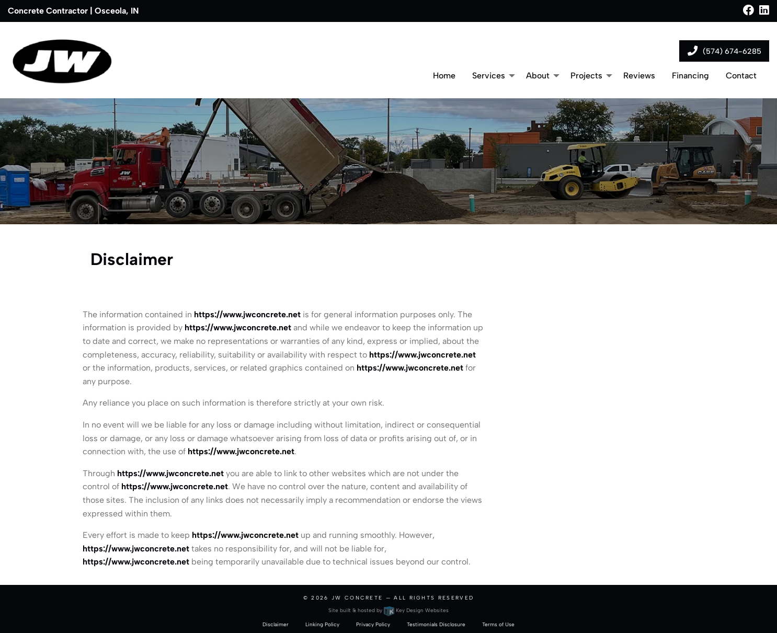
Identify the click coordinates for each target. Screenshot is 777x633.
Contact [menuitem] (741, 75)
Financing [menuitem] (690, 75)
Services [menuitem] (488, 75)
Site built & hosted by (388, 610)
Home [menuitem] (444, 75)
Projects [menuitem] (586, 75)
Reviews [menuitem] (639, 75)
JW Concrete (357, 597)
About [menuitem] (538, 75)
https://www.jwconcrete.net (247, 314)
